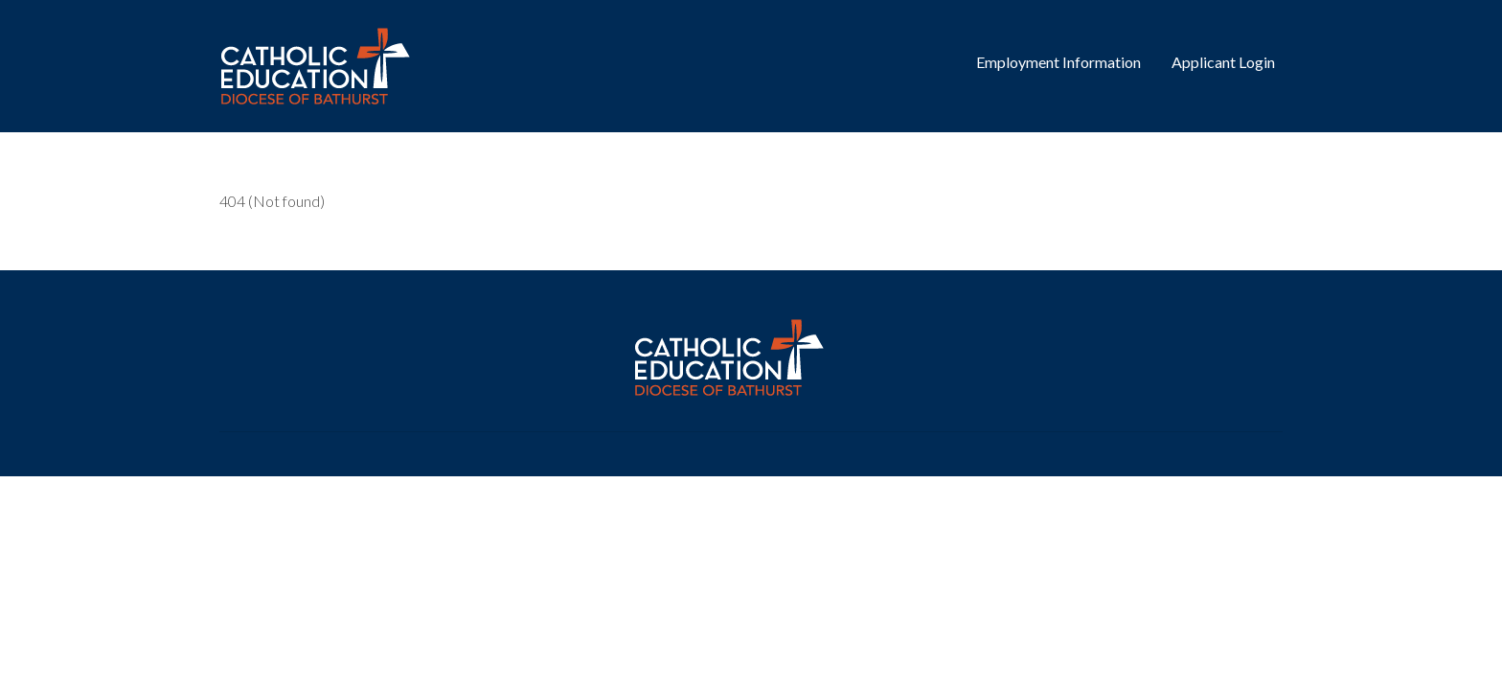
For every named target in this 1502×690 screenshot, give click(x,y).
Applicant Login (1223, 62)
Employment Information (1058, 62)
